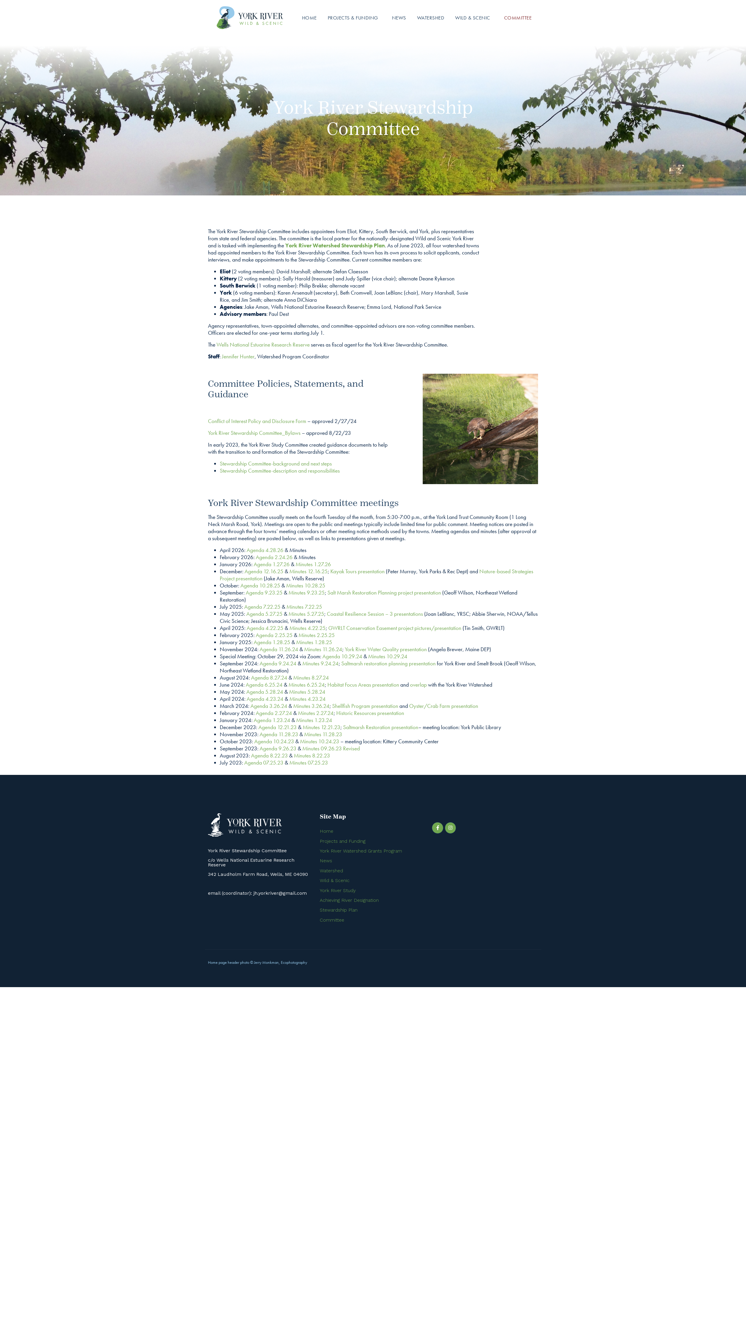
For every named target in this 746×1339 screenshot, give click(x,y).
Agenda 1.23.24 (272, 720)
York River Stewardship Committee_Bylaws (254, 433)
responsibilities (324, 470)
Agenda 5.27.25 (264, 614)
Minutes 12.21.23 (321, 727)
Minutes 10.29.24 (387, 656)
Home (309, 17)
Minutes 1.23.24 (314, 720)
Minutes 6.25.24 (306, 684)
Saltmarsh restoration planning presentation (388, 663)
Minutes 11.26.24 (323, 649)
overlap (418, 684)
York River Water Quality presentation (386, 649)
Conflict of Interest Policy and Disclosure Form (257, 421)
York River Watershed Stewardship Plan (335, 245)
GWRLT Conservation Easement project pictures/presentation (394, 628)
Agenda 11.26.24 (279, 649)
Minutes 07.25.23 (308, 762)
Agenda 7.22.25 (262, 606)
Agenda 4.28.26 (265, 550)
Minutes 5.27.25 (306, 614)
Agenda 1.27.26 (272, 564)
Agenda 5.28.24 (264, 691)
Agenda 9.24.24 (278, 663)
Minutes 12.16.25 (308, 571)
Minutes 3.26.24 (311, 706)
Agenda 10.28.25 (260, 585)
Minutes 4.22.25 (307, 628)
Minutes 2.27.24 (316, 713)
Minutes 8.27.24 (311, 677)
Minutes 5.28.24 (307, 691)
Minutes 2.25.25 (317, 635)
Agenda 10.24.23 (274, 741)
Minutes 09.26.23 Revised (331, 748)
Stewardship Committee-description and (264, 470)
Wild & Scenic (472, 17)
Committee (518, 17)
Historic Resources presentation (370, 713)
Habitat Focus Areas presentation (363, 684)
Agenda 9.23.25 (264, 592)
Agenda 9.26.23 (278, 748)
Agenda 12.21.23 (277, 727)
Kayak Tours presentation (357, 571)
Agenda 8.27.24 (269, 677)
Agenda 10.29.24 (342, 656)
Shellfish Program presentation (365, 706)
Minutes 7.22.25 (304, 606)
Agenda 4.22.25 (265, 628)
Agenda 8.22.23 (269, 755)
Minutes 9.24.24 (320, 663)
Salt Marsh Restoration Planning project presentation (384, 592)
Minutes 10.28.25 (305, 585)
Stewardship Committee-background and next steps (276, 463)
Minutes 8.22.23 (312, 755)
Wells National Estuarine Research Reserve (263, 344)
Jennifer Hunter (238, 356)
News (399, 17)
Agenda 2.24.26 (274, 557)
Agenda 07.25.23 (263, 762)
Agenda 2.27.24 (274, 713)
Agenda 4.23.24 (265, 699)
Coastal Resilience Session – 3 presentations (375, 614)
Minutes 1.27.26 (313, 564)
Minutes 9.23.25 (306, 592)
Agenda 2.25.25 (274, 635)
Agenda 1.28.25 (272, 642)
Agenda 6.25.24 (264, 684)
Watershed (431, 17)
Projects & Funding (353, 17)
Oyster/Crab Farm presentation (443, 706)
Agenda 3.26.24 (268, 706)
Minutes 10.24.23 (319, 741)
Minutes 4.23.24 (307, 699)
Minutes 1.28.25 (314, 642)
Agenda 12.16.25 (264, 571)
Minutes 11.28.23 (323, 734)
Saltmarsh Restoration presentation (380, 727)
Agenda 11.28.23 (279, 734)
